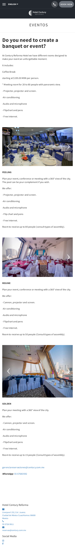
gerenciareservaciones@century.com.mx (23, 467)
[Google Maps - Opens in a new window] (37, 514)
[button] (7, 146)
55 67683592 (20, 473)
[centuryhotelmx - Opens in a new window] (4, 540)
